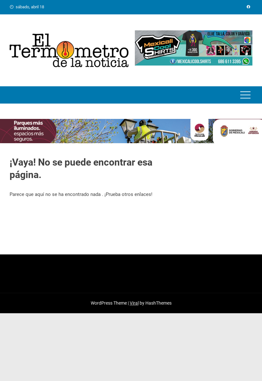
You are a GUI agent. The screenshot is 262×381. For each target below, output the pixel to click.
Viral (134, 303)
